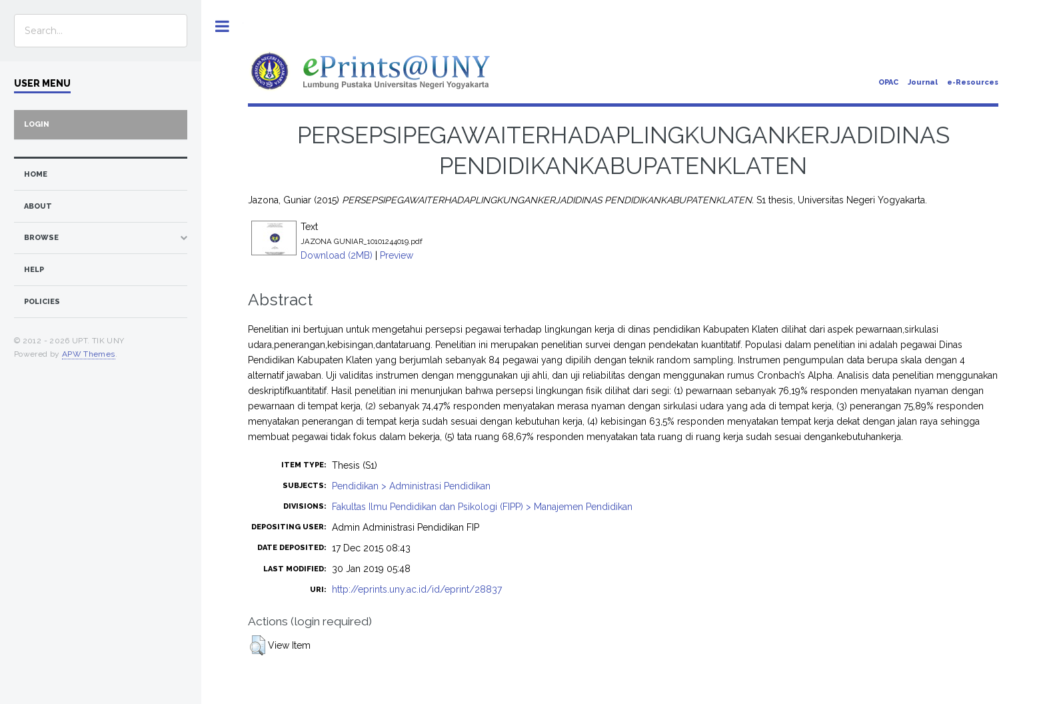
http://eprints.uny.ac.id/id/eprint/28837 (417, 589)
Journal (923, 82)
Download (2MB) (337, 255)
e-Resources (972, 82)
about (38, 206)
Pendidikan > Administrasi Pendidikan (411, 486)
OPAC (888, 82)
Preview (396, 255)
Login (36, 124)
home (35, 174)
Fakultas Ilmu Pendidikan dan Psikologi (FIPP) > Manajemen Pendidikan (482, 506)
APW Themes (88, 354)
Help (34, 269)
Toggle (222, 26)
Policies (42, 301)
